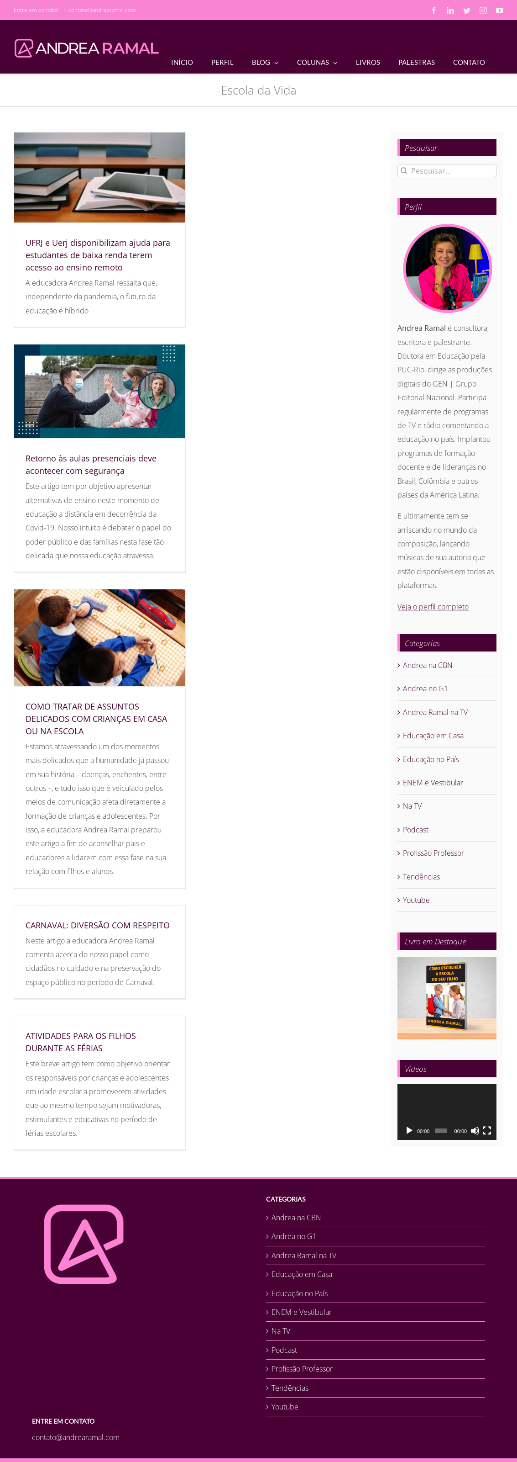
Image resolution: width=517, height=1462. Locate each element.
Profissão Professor (433, 853)
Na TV (412, 806)
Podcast (415, 830)
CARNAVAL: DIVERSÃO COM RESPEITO (98, 925)
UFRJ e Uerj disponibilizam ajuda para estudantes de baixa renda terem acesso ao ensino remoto (98, 255)
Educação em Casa (433, 736)
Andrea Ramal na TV (435, 712)
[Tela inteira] (486, 1130)
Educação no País (431, 759)
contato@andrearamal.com (102, 10)
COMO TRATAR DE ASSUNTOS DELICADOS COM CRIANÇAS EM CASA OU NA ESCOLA (96, 718)
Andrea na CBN (428, 665)
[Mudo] (475, 1130)
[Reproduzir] (409, 1130)
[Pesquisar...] (446, 170)
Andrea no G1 (425, 688)
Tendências (421, 877)
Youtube (416, 900)
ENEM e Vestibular (433, 783)
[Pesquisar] (404, 170)
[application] (446, 1112)
